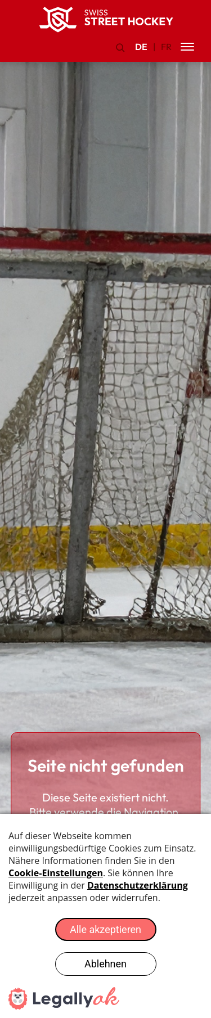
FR (166, 46)
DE (141, 46)
